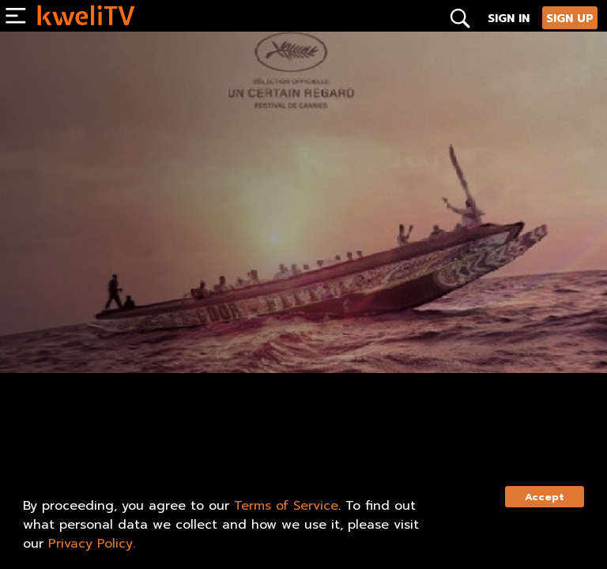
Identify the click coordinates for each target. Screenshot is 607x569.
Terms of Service (286, 505)
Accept (544, 496)
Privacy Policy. (91, 543)
